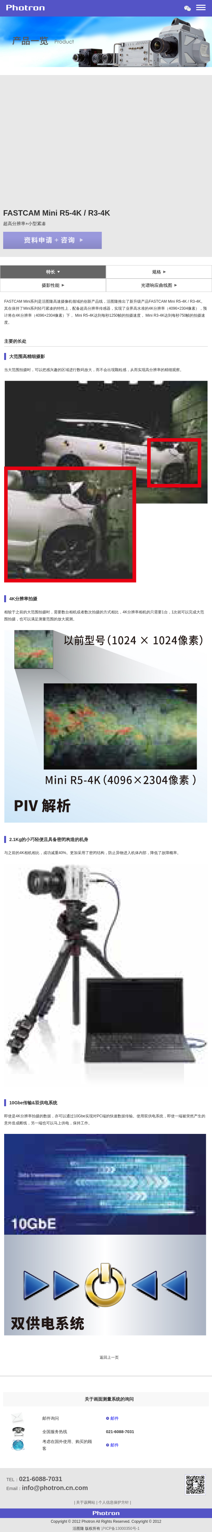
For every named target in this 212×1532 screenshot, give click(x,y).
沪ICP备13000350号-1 (120, 1528)
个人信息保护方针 (113, 1502)
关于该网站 (85, 1502)
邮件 (114, 1418)
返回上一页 (109, 1357)
